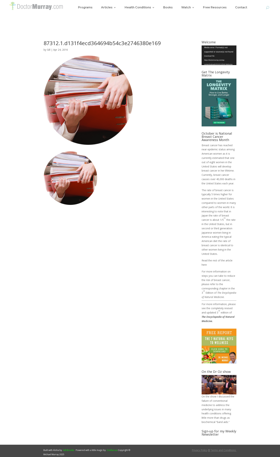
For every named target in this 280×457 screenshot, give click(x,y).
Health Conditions (138, 7)
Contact (241, 7)
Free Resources (215, 7)
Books (168, 7)
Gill (48, 49)
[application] (219, 55)
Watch (186, 7)
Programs (85, 7)
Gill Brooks (68, 450)
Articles (106, 7)
